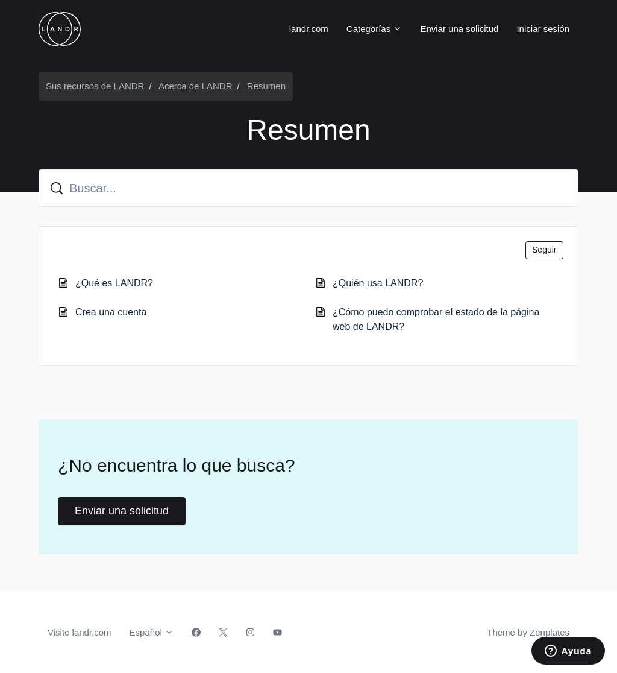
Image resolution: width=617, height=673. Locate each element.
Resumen (266, 86)
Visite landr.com (79, 632)
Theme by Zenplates (527, 631)
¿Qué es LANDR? (114, 283)
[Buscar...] (308, 188)
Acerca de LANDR (195, 86)
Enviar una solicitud (459, 29)
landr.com (308, 29)
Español (152, 632)
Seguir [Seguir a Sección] (544, 249)
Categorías (374, 29)
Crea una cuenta (110, 312)
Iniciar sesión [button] (542, 29)
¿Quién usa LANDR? (378, 283)
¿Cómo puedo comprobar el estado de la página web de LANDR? (436, 319)
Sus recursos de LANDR (95, 86)
